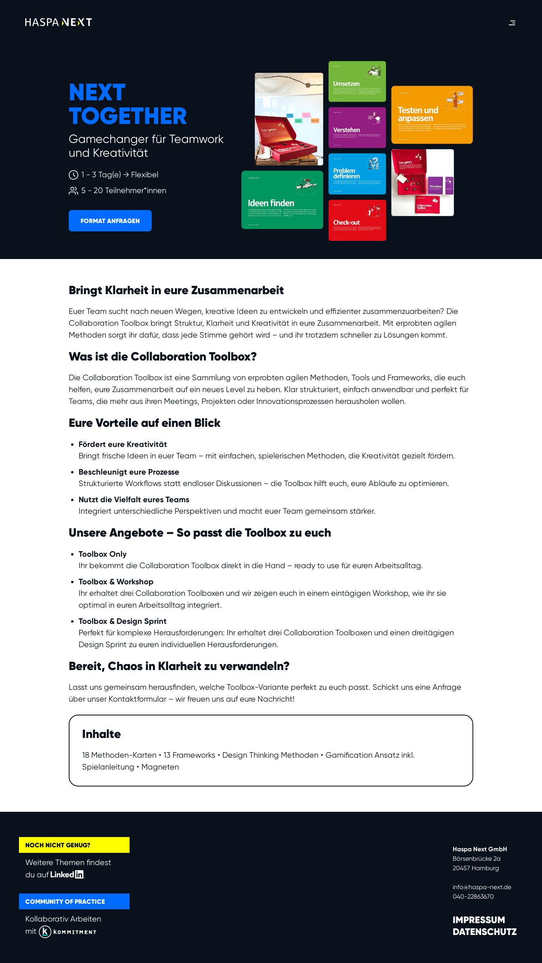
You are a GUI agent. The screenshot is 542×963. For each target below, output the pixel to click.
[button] (512, 23)
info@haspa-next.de (482, 887)
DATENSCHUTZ (485, 932)
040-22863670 (473, 896)
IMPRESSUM (479, 920)
